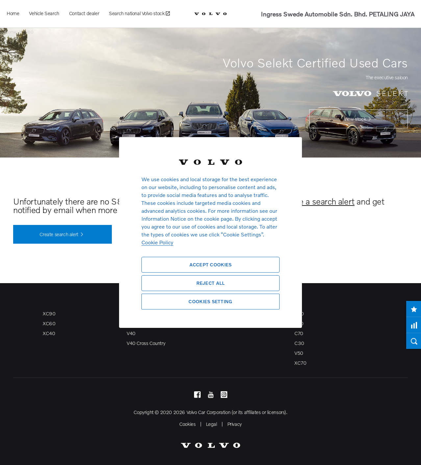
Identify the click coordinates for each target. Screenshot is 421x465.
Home (13, 13)
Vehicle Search (44, 13)
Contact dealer (84, 13)
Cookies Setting (210, 301)
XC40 (49, 333)
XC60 (49, 323)
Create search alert (62, 234)
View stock (358, 119)
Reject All (210, 283)
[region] (210, 232)
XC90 (49, 313)
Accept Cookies (210, 264)
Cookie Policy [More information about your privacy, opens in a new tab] (157, 242)
